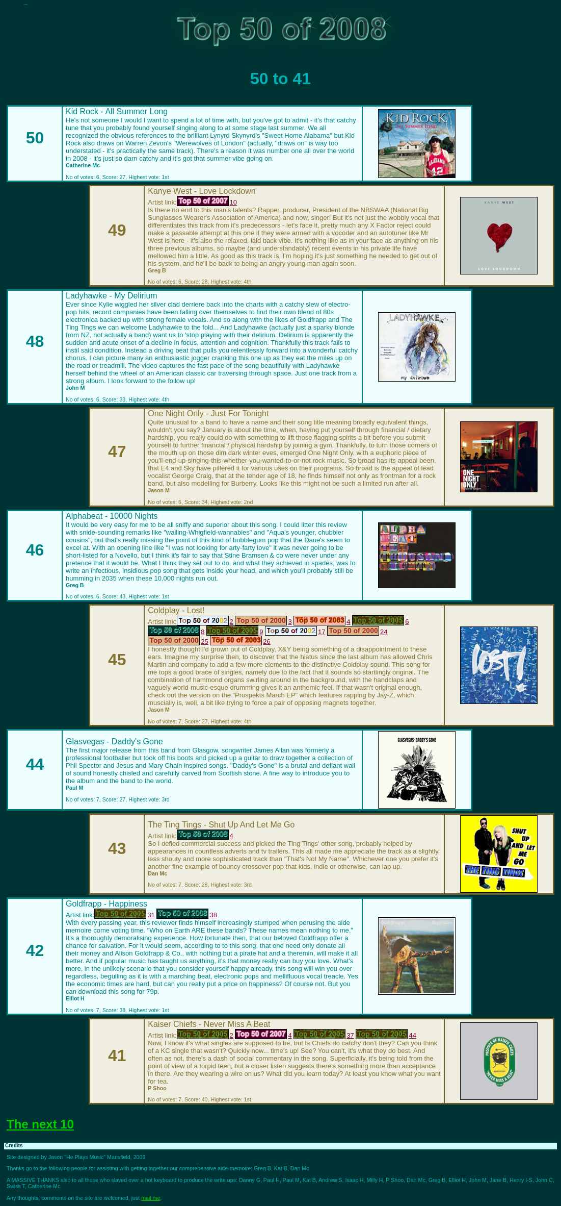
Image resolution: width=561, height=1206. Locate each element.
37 (323, 1035)
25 (178, 641)
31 (124, 915)
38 (186, 915)
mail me (150, 1198)
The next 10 (40, 1124)
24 (357, 632)
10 (207, 202)
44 (386, 1035)
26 (240, 641)
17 (295, 632)
